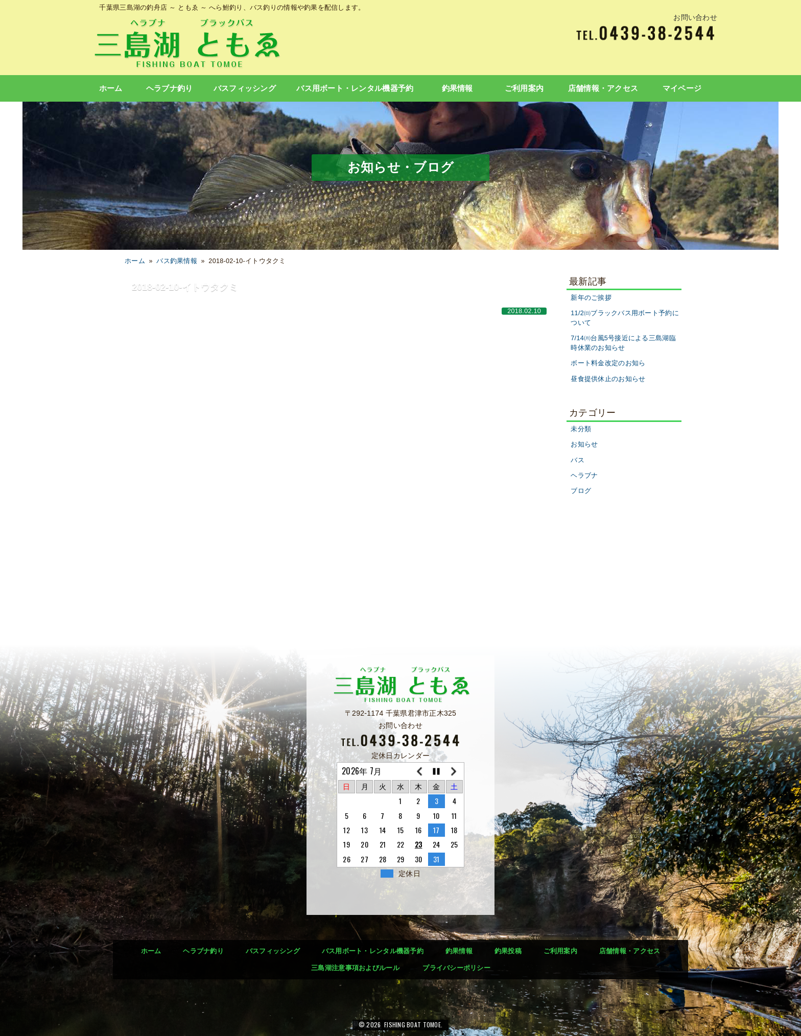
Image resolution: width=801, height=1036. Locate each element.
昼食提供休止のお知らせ (608, 379)
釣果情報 (457, 88)
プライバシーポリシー (456, 968)
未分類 (581, 429)
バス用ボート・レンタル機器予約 (354, 88)
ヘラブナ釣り (169, 88)
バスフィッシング (245, 88)
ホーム (111, 88)
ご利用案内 (524, 88)
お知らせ (584, 444)
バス (577, 460)
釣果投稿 (508, 951)
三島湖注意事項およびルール (355, 968)
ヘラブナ (584, 475)
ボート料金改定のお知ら (608, 363)
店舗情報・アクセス (603, 88)
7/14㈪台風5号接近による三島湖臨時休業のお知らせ (623, 343)
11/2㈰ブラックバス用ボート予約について (625, 318)
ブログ (581, 491)
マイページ (682, 88)
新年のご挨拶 (591, 297)
